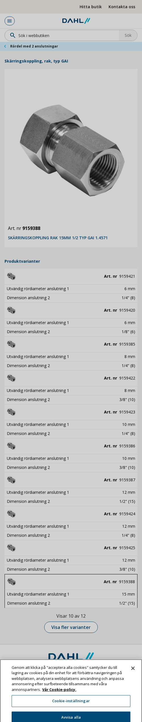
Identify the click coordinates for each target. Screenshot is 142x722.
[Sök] (63, 35)
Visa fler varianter (71, 627)
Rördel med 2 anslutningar (34, 46)
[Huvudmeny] (10, 20)
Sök (128, 35)
